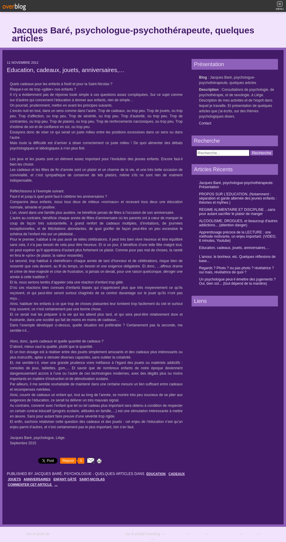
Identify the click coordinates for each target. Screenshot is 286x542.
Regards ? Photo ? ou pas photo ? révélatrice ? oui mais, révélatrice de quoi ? (236, 270)
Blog (203, 77)
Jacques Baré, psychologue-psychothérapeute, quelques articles (133, 34)
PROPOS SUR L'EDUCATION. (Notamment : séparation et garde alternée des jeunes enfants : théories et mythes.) (238, 198)
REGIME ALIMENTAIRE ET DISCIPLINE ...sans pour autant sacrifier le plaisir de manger (237, 212)
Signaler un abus (223, 534)
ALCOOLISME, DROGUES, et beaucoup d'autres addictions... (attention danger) (238, 223)
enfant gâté (65, 479)
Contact (205, 123)
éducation (156, 474)
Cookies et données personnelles (122, 539)
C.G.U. (249, 534)
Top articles (176, 534)
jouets (14, 479)
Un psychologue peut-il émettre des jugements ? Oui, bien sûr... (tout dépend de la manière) (237, 281)
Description (209, 90)
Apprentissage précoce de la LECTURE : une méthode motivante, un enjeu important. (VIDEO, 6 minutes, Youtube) (237, 236)
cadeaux (177, 474)
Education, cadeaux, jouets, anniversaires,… (66, 70)
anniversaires (37, 479)
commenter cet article (30, 484)
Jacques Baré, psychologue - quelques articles (87, 534)
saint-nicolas (92, 479)
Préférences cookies (172, 539)
